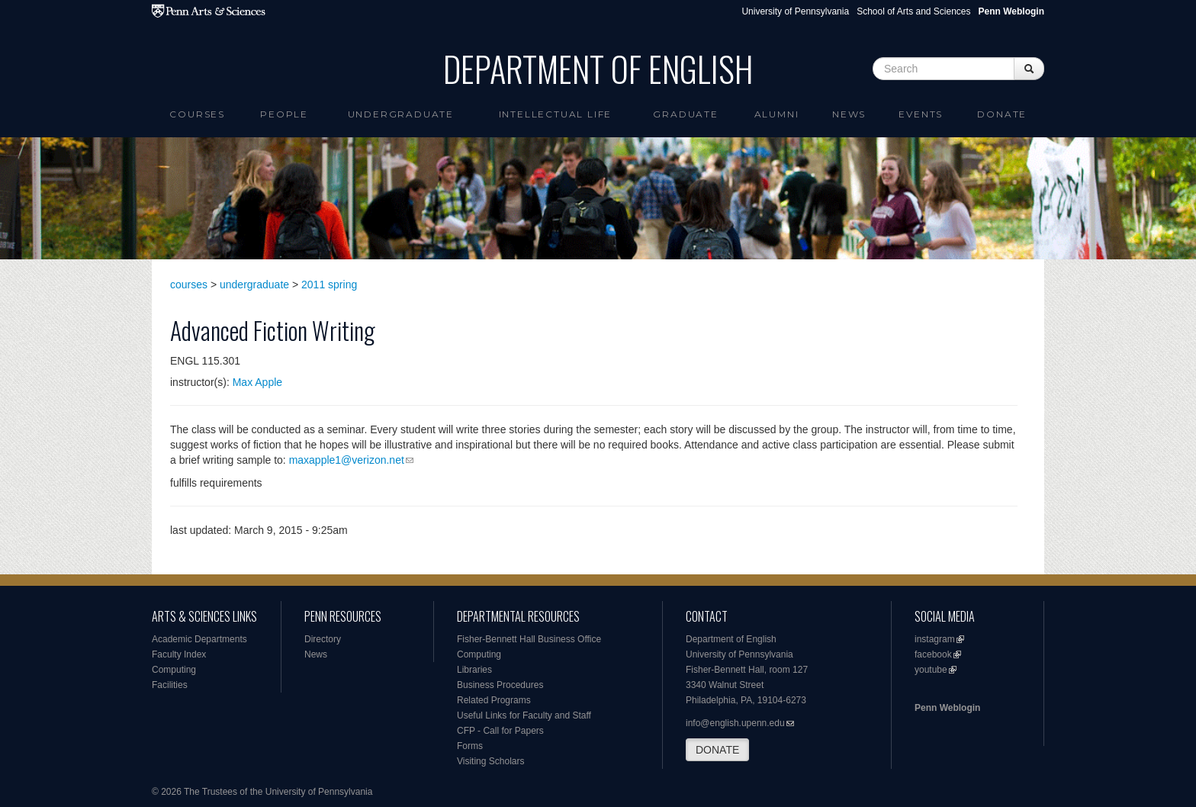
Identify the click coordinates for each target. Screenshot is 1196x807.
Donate (1002, 114)
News (849, 114)
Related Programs (494, 700)
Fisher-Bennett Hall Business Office (529, 639)
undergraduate (254, 284)
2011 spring (329, 284)
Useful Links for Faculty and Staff (524, 715)
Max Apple (257, 382)
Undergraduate (401, 114)
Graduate (685, 114)
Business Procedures (500, 685)
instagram (935, 639)
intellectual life (555, 114)
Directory (322, 639)
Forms (470, 746)
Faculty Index (179, 654)
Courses (197, 114)
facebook (933, 654)
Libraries (474, 669)
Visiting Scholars (491, 761)
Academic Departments (199, 639)
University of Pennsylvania (795, 11)
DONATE (717, 750)
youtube (931, 669)
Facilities (170, 685)
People (284, 114)
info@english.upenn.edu (735, 723)
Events (921, 114)
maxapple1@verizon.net (346, 460)
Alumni (776, 114)
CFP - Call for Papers (500, 730)
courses (188, 284)
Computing (174, 669)
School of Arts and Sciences (913, 11)
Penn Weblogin (947, 708)
